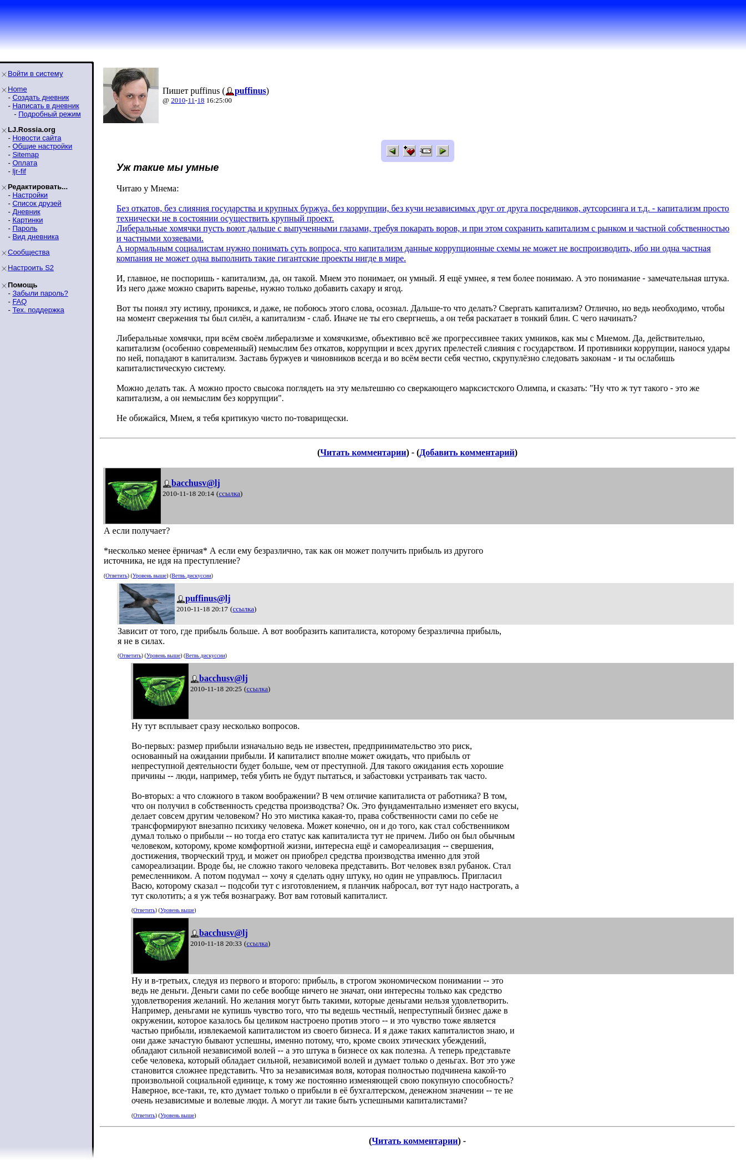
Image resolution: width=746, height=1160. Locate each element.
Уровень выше (149, 576)
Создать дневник (40, 97)
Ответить (116, 576)
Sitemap (25, 154)
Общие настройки (42, 146)
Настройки (30, 195)
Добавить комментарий (466, 452)
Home (17, 89)
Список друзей (36, 203)
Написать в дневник (45, 106)
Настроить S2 (31, 268)
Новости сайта (36, 138)
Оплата (24, 163)
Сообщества (29, 252)
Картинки (27, 220)
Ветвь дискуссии (191, 576)
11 (191, 100)
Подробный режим (49, 114)
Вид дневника (35, 236)
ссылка (229, 493)
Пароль (24, 228)
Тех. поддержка (38, 310)
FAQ (19, 301)
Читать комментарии (363, 452)
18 (200, 100)
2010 (178, 100)
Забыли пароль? (40, 293)
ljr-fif (19, 171)
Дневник (26, 211)
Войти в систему (35, 73)
